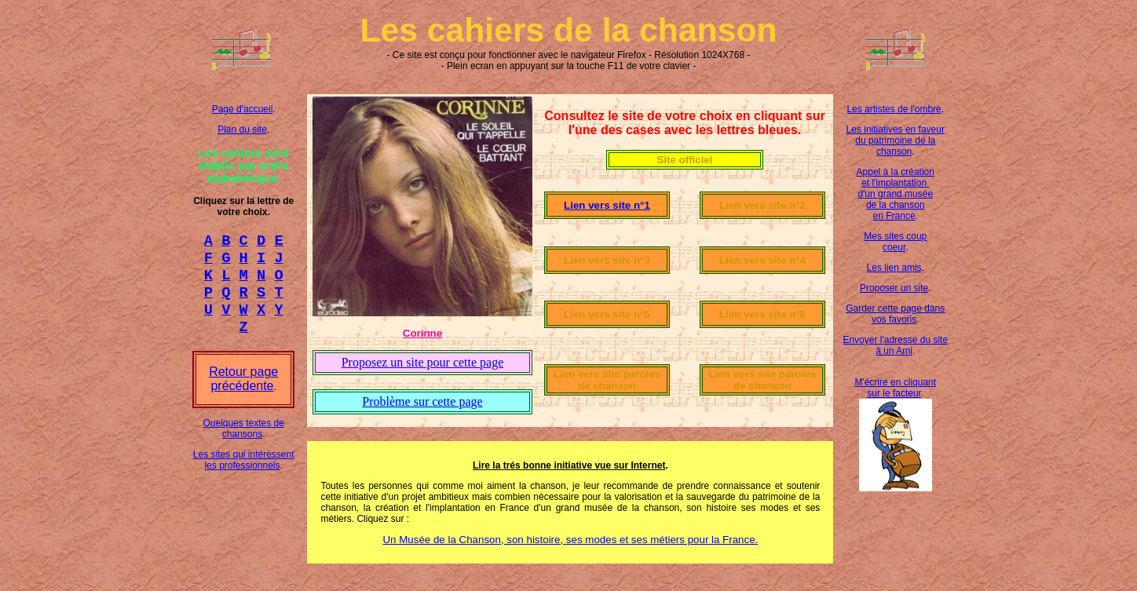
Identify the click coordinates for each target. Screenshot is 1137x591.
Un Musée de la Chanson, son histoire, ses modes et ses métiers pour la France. (570, 539)
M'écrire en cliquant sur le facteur (895, 388)
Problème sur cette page (422, 401)
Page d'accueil (242, 109)
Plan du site (242, 129)
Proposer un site (894, 288)
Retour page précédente (243, 393)
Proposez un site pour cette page (423, 362)
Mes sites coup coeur (895, 242)
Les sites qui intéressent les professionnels (243, 474)
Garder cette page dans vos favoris (895, 314)
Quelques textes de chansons (243, 443)
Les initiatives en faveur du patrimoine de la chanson (895, 140)
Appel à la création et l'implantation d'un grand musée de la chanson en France (895, 193)
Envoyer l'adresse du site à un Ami (895, 345)
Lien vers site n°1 (607, 205)
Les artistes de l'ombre (893, 109)
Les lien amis (894, 267)
